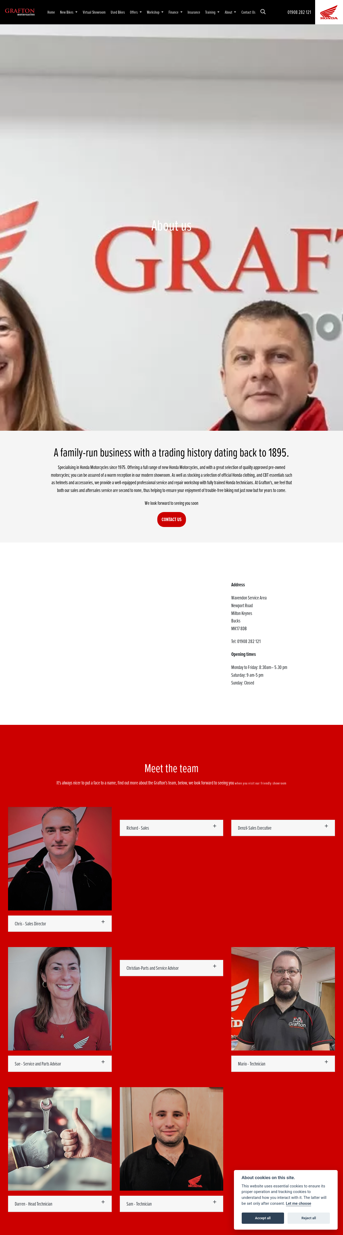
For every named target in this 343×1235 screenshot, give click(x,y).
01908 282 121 (299, 12)
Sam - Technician (139, 1203)
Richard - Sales (137, 827)
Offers (134, 12)
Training (210, 12)
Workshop (153, 12)
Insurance (194, 12)
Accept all (263, 1218)
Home (51, 12)
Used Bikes (118, 12)
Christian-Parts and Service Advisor (152, 967)
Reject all (308, 1218)
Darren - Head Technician (33, 1203)
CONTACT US (172, 519)
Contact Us (248, 12)
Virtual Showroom (94, 12)
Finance (174, 12)
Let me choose (298, 1203)
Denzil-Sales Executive (254, 827)
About (229, 12)
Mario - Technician (251, 1063)
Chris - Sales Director (30, 923)
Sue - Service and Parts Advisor (38, 1063)
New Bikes (67, 12)
